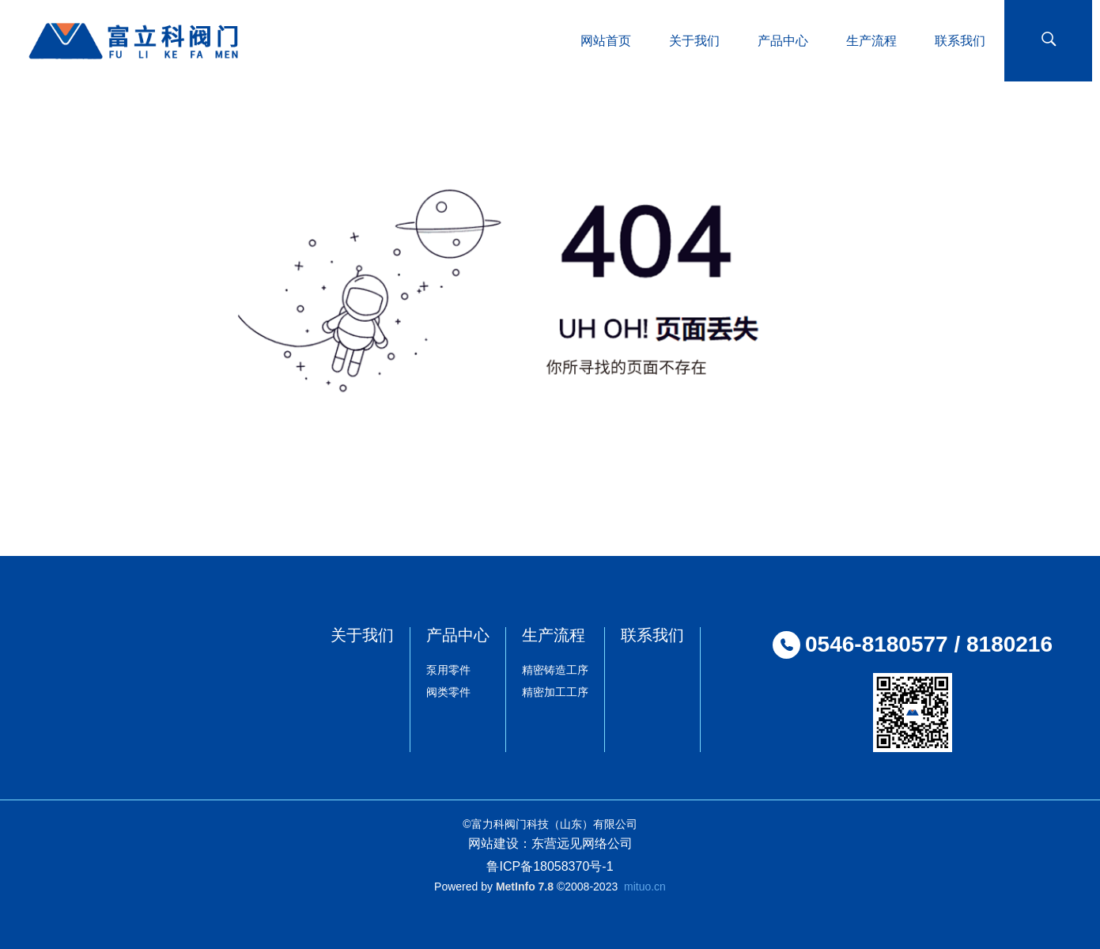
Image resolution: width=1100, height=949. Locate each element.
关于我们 (362, 635)
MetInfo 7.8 (525, 886)
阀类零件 (448, 692)
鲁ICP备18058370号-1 (549, 866)
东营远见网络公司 (582, 843)
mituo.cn (645, 886)
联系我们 (652, 635)
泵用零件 (448, 670)
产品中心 (458, 635)
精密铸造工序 (555, 670)
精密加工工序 (555, 692)
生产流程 (553, 635)
